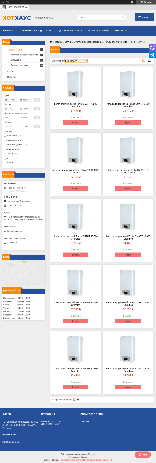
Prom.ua (91, 454)
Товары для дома (19, 65)
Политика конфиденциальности (98, 460)
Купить (75, 122)
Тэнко (132, 42)
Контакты (121, 30)
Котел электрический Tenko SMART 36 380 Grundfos (128, 369)
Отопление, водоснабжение (88, 42)
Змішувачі (16, 60)
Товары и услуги (29, 30)
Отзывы (11, 77)
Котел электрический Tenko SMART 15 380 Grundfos (76, 237)
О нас (49, 30)
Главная (8, 30)
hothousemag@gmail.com (19, 201)
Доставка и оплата (70, 30)
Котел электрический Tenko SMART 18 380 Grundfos (128, 237)
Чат (142, 454)
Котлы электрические (116, 42)
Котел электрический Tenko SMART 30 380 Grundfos (76, 369)
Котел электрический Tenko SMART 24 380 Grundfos (128, 303)
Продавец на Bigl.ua (78, 457)
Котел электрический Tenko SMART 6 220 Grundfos (75, 105)
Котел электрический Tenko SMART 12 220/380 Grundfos (128, 171)
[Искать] (123, 17)
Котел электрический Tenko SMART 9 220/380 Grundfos (75, 171)
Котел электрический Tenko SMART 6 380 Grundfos (128, 105)
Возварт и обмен (98, 30)
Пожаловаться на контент (71, 460)
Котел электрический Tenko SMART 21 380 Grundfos (76, 303)
